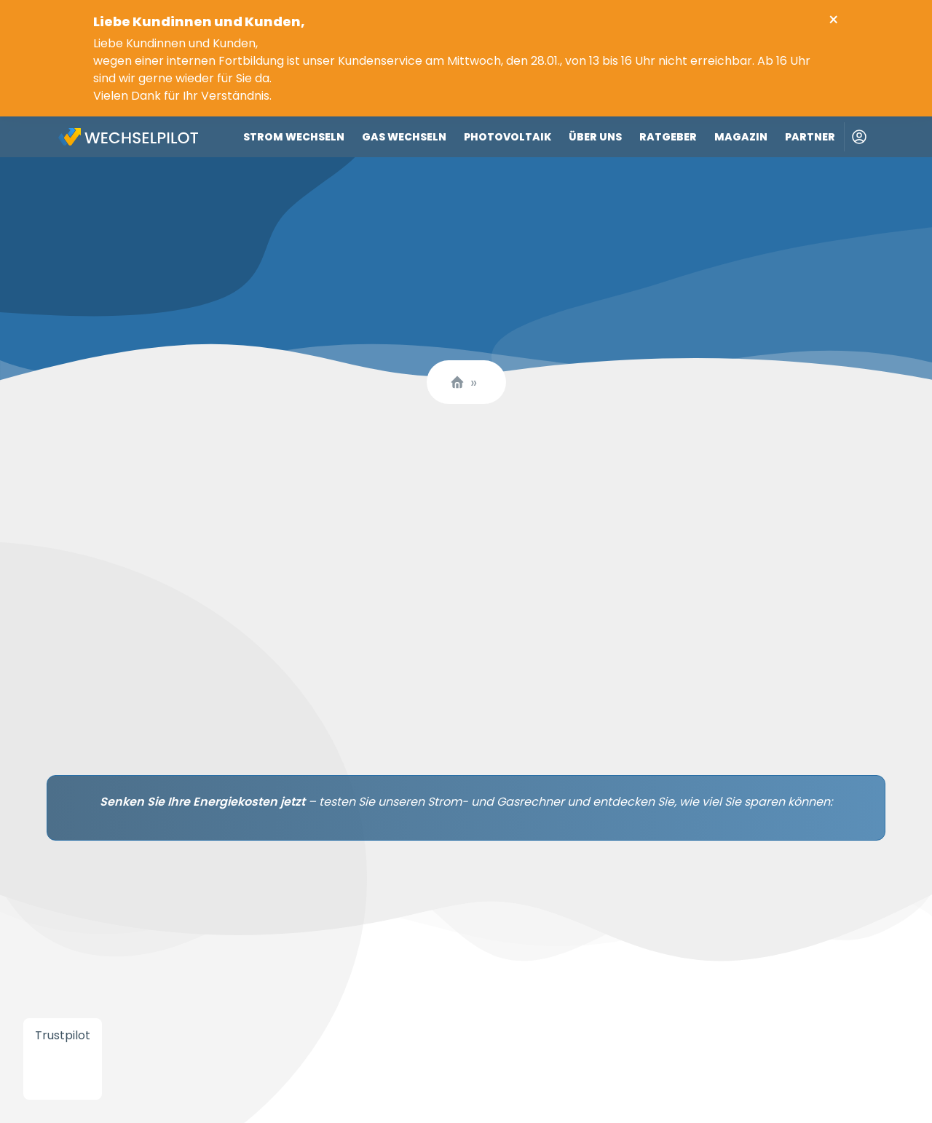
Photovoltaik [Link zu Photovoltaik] (507, 137)
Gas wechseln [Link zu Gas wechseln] (404, 137)
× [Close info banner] (833, 20)
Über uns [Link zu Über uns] (595, 137)
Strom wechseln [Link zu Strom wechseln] (293, 137)
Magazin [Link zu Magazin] (740, 137)
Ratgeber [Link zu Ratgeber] (668, 137)
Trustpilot (62, 1035)
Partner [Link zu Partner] (810, 137)
